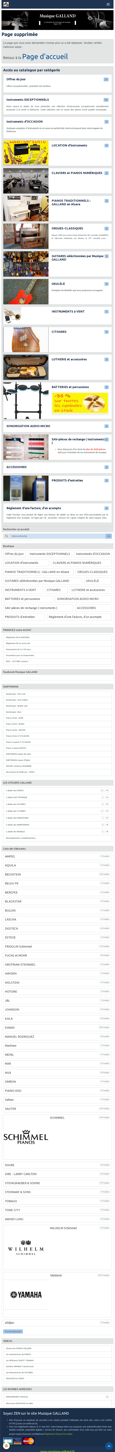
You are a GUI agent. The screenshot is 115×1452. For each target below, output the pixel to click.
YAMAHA (56, 1275)
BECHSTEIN (13, 874)
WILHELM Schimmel (63, 1228)
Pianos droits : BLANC (15, 724)
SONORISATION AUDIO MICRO (28, 426)
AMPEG (10, 856)
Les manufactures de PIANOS (18, 1354)
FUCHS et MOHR (16, 955)
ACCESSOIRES (16, 467)
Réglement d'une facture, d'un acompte (33, 508)
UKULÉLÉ (58, 283)
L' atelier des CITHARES (16, 811)
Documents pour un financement (20, 655)
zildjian (9, 1322)
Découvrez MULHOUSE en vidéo (19, 1403)
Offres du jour (16, 79)
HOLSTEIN (12, 982)
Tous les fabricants (13, 1332)
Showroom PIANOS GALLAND (18, 1348)
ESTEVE (10, 937)
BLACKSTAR (13, 901)
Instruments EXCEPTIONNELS (27, 99)
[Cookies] (6, 1445)
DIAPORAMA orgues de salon (18, 754)
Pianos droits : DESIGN (15, 730)
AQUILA (10, 865)
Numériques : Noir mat (15, 694)
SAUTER (10, 1108)
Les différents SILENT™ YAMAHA (20, 1360)
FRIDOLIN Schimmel (18, 946)
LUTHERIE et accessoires (69, 359)
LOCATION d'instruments (69, 145)
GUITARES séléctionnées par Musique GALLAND (77, 257)
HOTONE (11, 991)
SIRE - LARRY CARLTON (21, 1174)
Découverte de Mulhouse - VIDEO (20, 772)
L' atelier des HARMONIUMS (17, 825)
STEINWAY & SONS (18, 1192)
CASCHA (10, 919)
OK (108, 536)
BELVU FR (11, 883)
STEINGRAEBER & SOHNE (22, 1183)
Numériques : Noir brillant (17, 700)
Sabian (9, 1099)
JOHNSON (12, 1009)
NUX (8, 1072)
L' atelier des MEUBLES (15, 832)
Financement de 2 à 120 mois (18, 649)
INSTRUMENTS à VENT (68, 311)
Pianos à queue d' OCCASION (18, 742)
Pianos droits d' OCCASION (17, 736)
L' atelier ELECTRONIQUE (16, 797)
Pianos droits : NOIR (14, 718)
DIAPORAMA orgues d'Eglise (18, 760)
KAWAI (10, 1027)
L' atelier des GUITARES (16, 804)
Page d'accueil (45, 56)
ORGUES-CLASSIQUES (67, 228)
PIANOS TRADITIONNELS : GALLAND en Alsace (71, 202)
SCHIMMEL (57, 1117)
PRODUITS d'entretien (67, 480)
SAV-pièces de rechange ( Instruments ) (78, 441)
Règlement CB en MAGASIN (17, 637)
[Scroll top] (109, 1446)
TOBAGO (11, 1201)
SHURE (9, 1165)
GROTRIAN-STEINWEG (20, 964)
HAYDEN (11, 973)
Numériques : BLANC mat (16, 706)
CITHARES (59, 331)
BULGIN (10, 910)
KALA (9, 1018)
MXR (8, 1063)
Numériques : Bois (13, 712)
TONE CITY (12, 1210)
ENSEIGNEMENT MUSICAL (17, 1397)
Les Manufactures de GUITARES (19, 1372)
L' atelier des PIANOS (15, 790)
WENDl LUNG (14, 1219)
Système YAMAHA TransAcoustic (20, 1366)
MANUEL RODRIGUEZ (19, 1036)
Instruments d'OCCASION (24, 121)
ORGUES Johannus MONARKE (18, 766)
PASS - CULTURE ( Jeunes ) (17, 661)
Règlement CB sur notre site (18, 643)
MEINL (9, 1054)
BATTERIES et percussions (70, 387)
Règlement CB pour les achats (58, 1434)
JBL (7, 1000)
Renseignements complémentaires (21, 838)
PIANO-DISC (13, 1090)
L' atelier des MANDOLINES (17, 818)
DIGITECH (11, 928)
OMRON (10, 1081)
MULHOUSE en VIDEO (15, 1378)
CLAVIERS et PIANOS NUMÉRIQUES (77, 173)
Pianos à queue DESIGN (16, 748)
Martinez (10, 1045)
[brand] (7, 4)
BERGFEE (11, 892)
